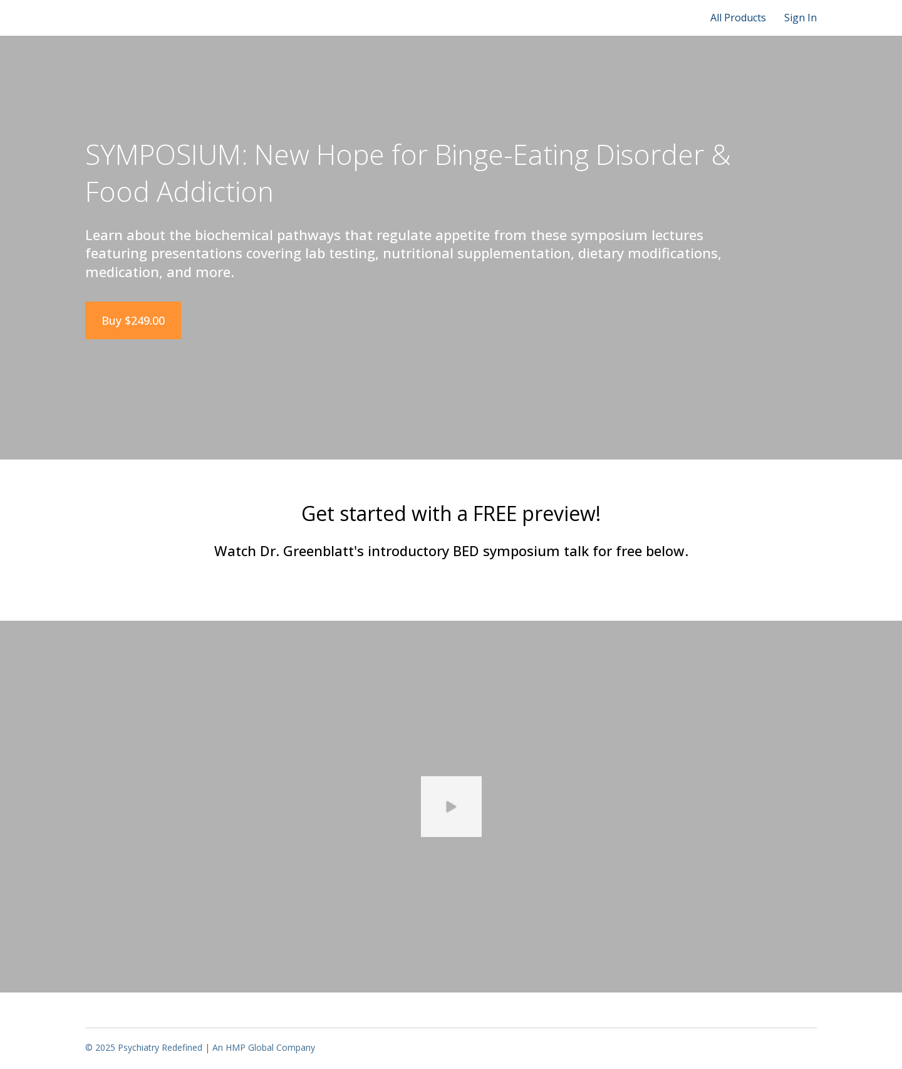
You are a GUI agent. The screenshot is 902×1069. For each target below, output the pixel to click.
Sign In (800, 17)
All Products (738, 17)
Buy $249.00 (133, 320)
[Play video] (451, 806)
